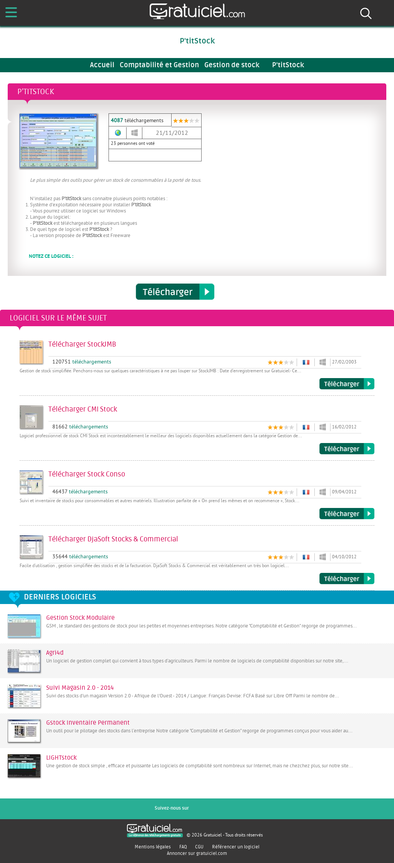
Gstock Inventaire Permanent (88, 722)
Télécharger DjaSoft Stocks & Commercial (346, 578)
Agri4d (54, 652)
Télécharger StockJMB (346, 384)
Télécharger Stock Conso (346, 513)
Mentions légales (153, 847)
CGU (199, 847)
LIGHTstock (61, 757)
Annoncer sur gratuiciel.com (197, 853)
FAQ (183, 847)
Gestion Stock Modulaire (80, 617)
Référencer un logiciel (235, 847)
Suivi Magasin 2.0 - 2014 (80, 687)
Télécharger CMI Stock (346, 449)
